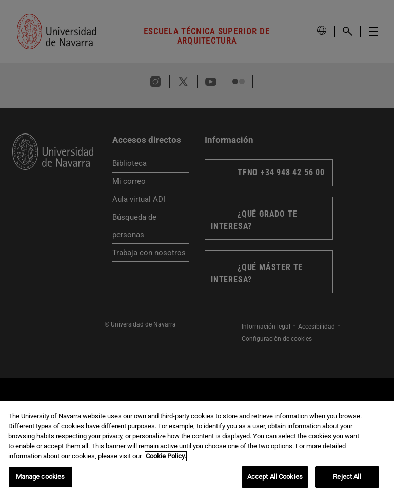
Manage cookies (40, 478)
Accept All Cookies (275, 478)
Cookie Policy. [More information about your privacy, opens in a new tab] (166, 457)
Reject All (347, 478)
